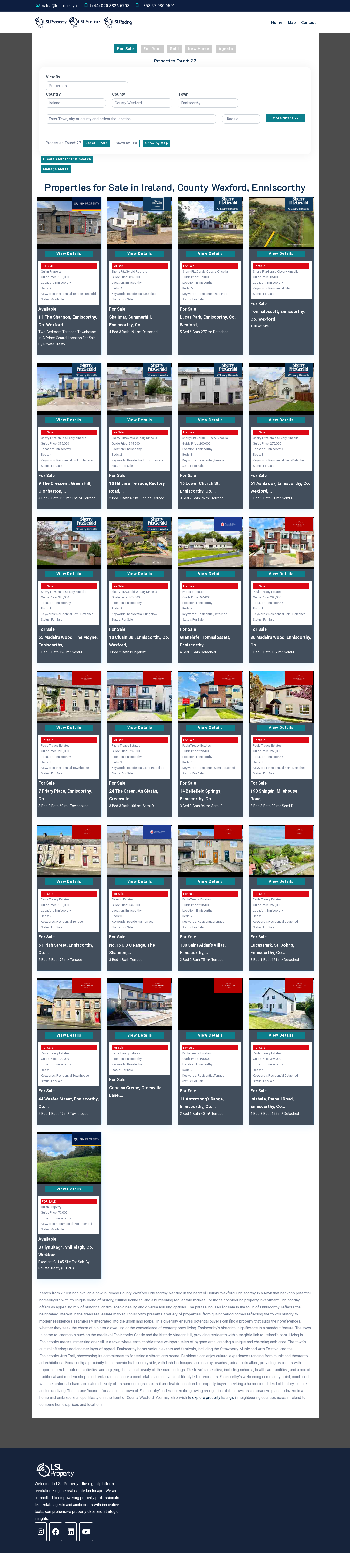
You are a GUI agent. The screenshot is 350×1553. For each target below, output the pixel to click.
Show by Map (156, 143)
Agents (226, 48)
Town (183, 94)
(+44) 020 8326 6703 (106, 5)
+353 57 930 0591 (155, 5)
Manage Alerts (55, 169)
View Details (68, 253)
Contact (308, 22)
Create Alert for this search (67, 159)
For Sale (125, 48)
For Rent (152, 48)
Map (292, 22)
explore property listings (213, 1397)
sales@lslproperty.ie (56, 5)
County (118, 94)
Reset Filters (96, 143)
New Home (198, 48)
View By (53, 77)
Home (276, 22)
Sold (174, 48)
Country (53, 94)
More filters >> (285, 118)
